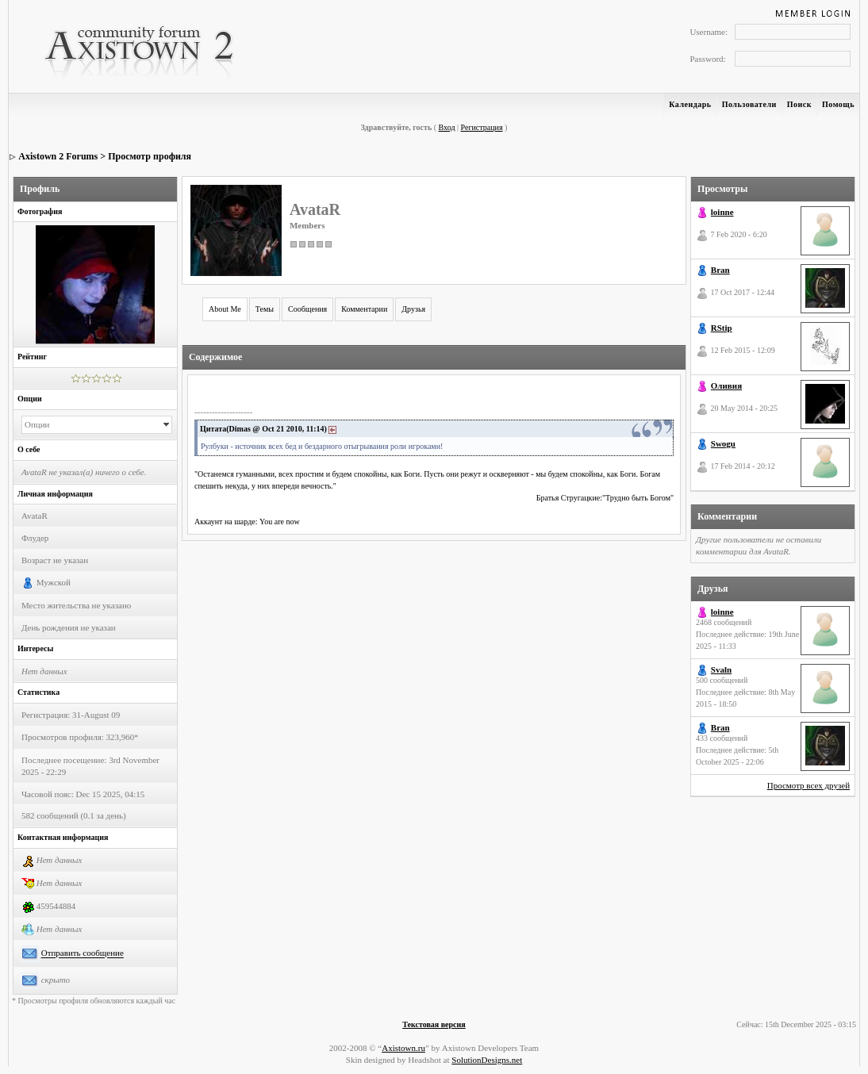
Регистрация (482, 127)
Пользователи (749, 104)
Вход (447, 127)
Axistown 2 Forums (58, 156)
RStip (721, 327)
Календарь (690, 104)
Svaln (721, 669)
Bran (720, 269)
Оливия (726, 385)
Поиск (799, 104)
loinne (722, 212)
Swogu (723, 443)
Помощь (838, 104)
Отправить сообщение (82, 953)
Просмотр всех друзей (808, 785)
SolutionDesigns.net (486, 1059)
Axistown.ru (403, 1048)
